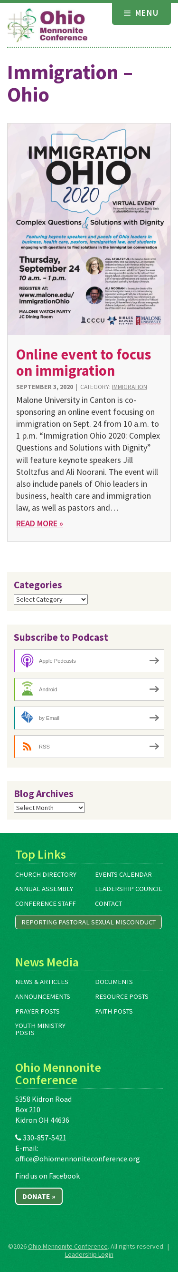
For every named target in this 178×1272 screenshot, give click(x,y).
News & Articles (41, 981)
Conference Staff (45, 903)
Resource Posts (122, 996)
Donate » (39, 1196)
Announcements (42, 996)
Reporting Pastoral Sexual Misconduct (88, 922)
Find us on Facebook (47, 1175)
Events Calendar (123, 874)
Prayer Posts (37, 1011)
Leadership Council (128, 888)
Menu (141, 12)
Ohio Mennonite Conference (68, 1246)
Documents (114, 981)
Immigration (129, 387)
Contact (108, 903)
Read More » (39, 523)
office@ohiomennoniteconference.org (77, 1158)
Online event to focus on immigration (83, 362)
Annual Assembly (44, 888)
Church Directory (45, 874)
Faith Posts (114, 1011)
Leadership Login (89, 1254)
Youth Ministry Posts (40, 1029)
